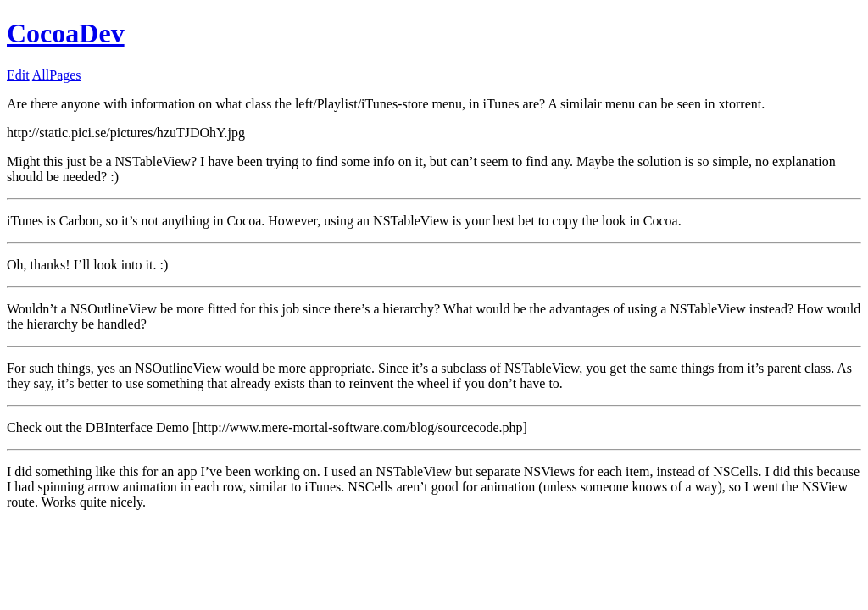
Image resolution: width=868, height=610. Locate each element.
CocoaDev (66, 33)
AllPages (56, 75)
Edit (18, 75)
